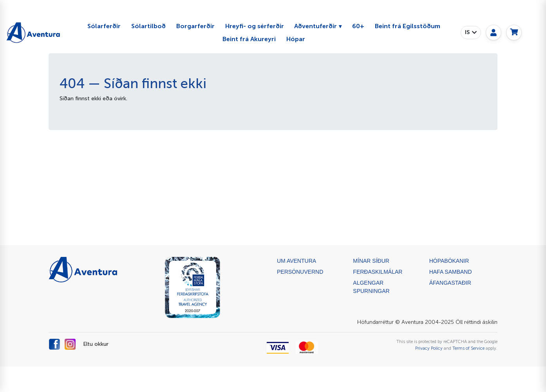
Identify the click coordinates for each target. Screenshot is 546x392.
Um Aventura (296, 261)
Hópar (295, 39)
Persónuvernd (300, 272)
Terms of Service (468, 348)
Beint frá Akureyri (249, 39)
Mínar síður (371, 261)
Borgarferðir (195, 26)
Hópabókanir (449, 261)
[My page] (493, 32)
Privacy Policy (429, 348)
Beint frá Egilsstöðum (407, 26)
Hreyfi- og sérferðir (254, 26)
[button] (471, 32)
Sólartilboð (148, 26)
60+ (358, 26)
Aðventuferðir (315, 26)
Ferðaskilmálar (377, 272)
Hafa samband (450, 272)
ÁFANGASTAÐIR (450, 283)
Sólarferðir (104, 26)
